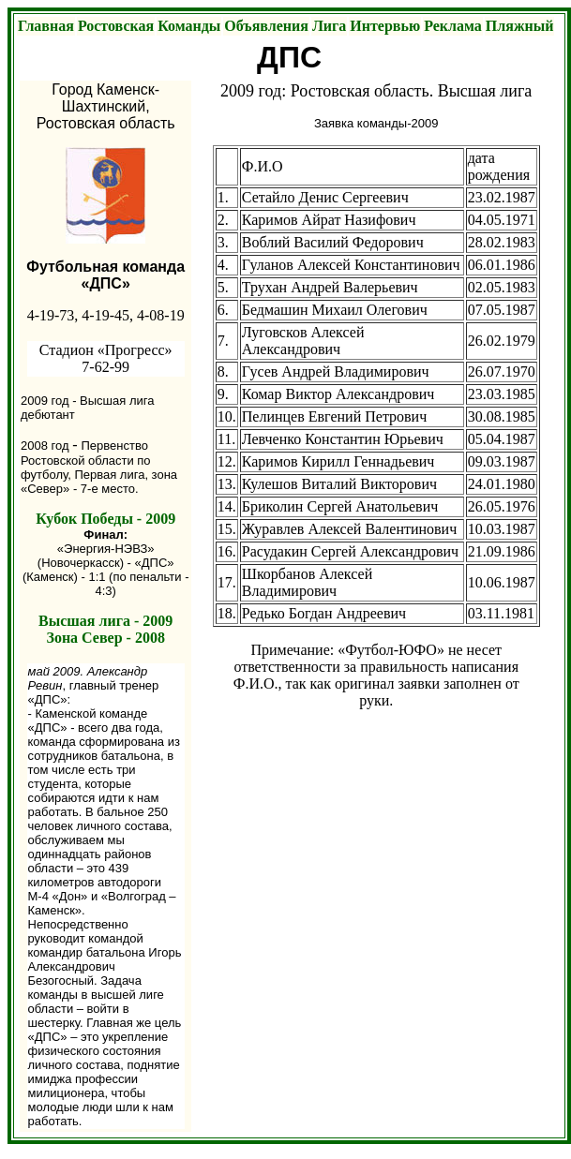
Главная (46, 26)
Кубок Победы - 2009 (105, 519)
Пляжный (520, 26)
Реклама (453, 26)
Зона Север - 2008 (105, 638)
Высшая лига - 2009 (105, 621)
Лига (329, 26)
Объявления (266, 26)
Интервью (385, 26)
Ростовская (116, 26)
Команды (189, 26)
